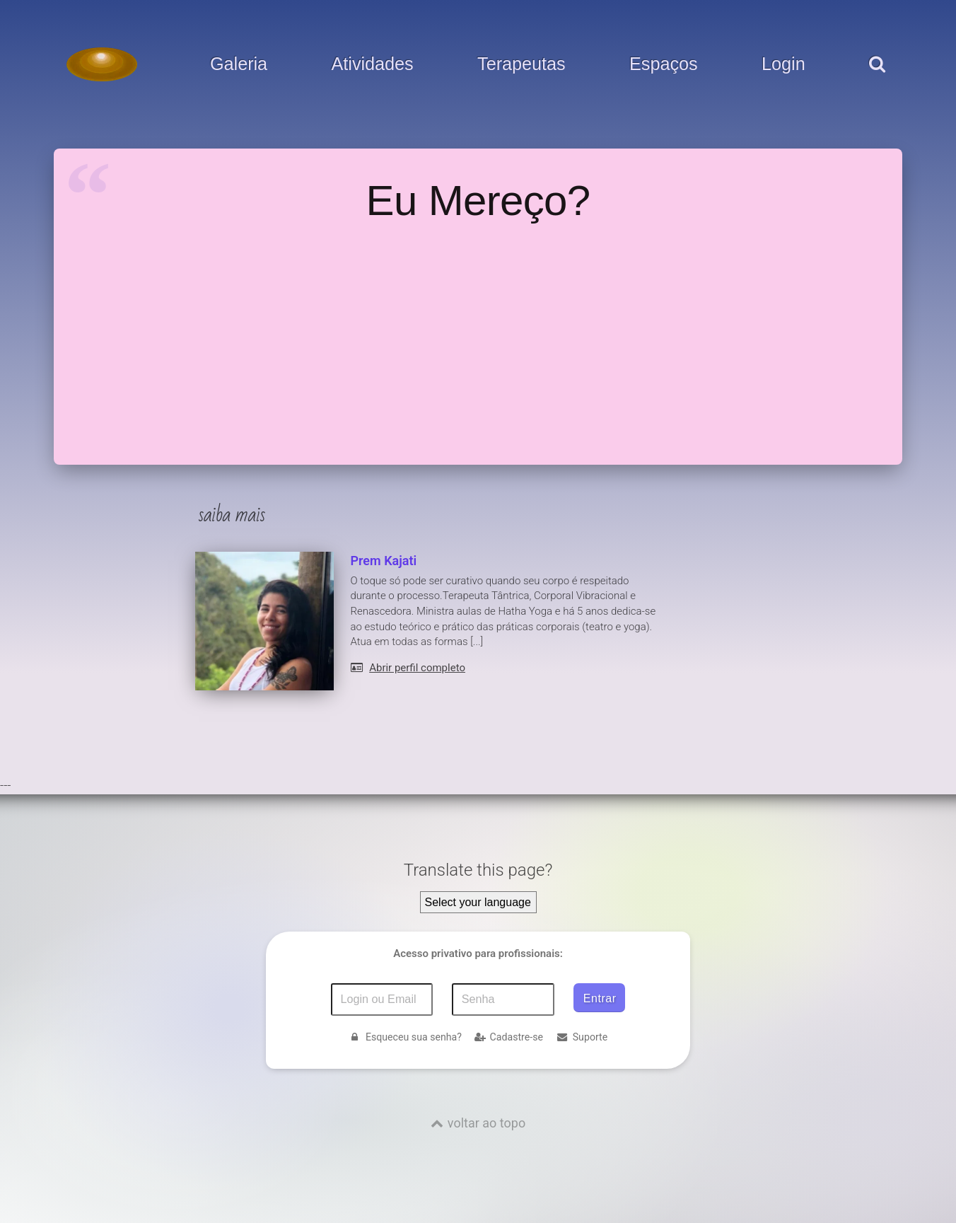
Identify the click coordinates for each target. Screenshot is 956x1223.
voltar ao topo (486, 1122)
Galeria (238, 64)
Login (783, 64)
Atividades (373, 64)
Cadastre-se (508, 1037)
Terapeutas (521, 64)
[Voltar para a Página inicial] (101, 64)
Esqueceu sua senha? (405, 1037)
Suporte (582, 1037)
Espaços (663, 64)
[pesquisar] (876, 78)
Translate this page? (478, 870)
